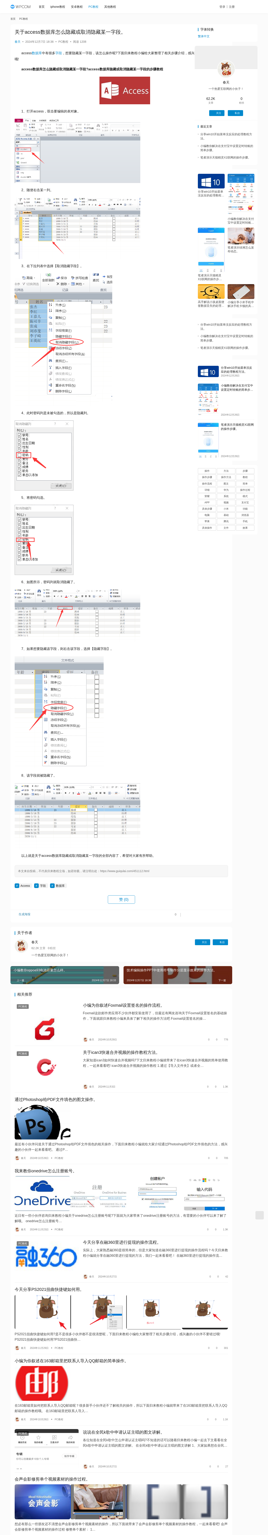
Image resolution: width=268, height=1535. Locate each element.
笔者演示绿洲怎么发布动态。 (241, 249)
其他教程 (113, 6)
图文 (226, 483)
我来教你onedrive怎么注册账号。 (46, 1152)
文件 (226, 527)
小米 (226, 508)
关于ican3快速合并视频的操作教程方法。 (108, 1047)
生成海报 (23, 916)
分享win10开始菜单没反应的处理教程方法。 (211, 193)
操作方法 (226, 477)
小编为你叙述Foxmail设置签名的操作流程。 (111, 1006)
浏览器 (245, 515)
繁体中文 (204, 36)
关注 (161, 942)
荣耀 (207, 496)
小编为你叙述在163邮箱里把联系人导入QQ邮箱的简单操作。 (72, 1320)
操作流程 (207, 483)
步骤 (245, 470)
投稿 (250, 6)
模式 (245, 496)
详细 (207, 489)
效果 (245, 527)
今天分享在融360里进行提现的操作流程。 (109, 1216)
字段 (58, 53)
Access (25, 885)
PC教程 (96, 6)
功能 (245, 508)
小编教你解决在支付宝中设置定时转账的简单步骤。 (241, 220)
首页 (44, 6)
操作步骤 (207, 477)
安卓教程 (79, 6)
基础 (226, 515)
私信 (178, 942)
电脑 (207, 515)
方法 (226, 470)
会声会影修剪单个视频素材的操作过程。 (52, 1425)
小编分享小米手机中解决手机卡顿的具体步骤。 (241, 304)
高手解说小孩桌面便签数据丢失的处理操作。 (211, 304)
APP (207, 502)
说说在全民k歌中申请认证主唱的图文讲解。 (111, 1385)
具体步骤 (207, 508)
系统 (226, 496)
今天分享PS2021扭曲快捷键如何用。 (49, 1256)
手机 (245, 521)
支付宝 (245, 502)
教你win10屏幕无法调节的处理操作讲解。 (54, 1489)
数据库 (37, 53)
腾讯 (226, 521)
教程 (245, 477)
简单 (245, 483)
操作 (207, 470)
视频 (226, 502)
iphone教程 (60, 6)
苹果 (207, 521)
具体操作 (207, 527)
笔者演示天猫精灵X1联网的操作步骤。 (225, 157)
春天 (18, 41)
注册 (236, 6)
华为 (226, 489)
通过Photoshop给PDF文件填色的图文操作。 (56, 1087)
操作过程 (245, 489)
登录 (227, 6)
